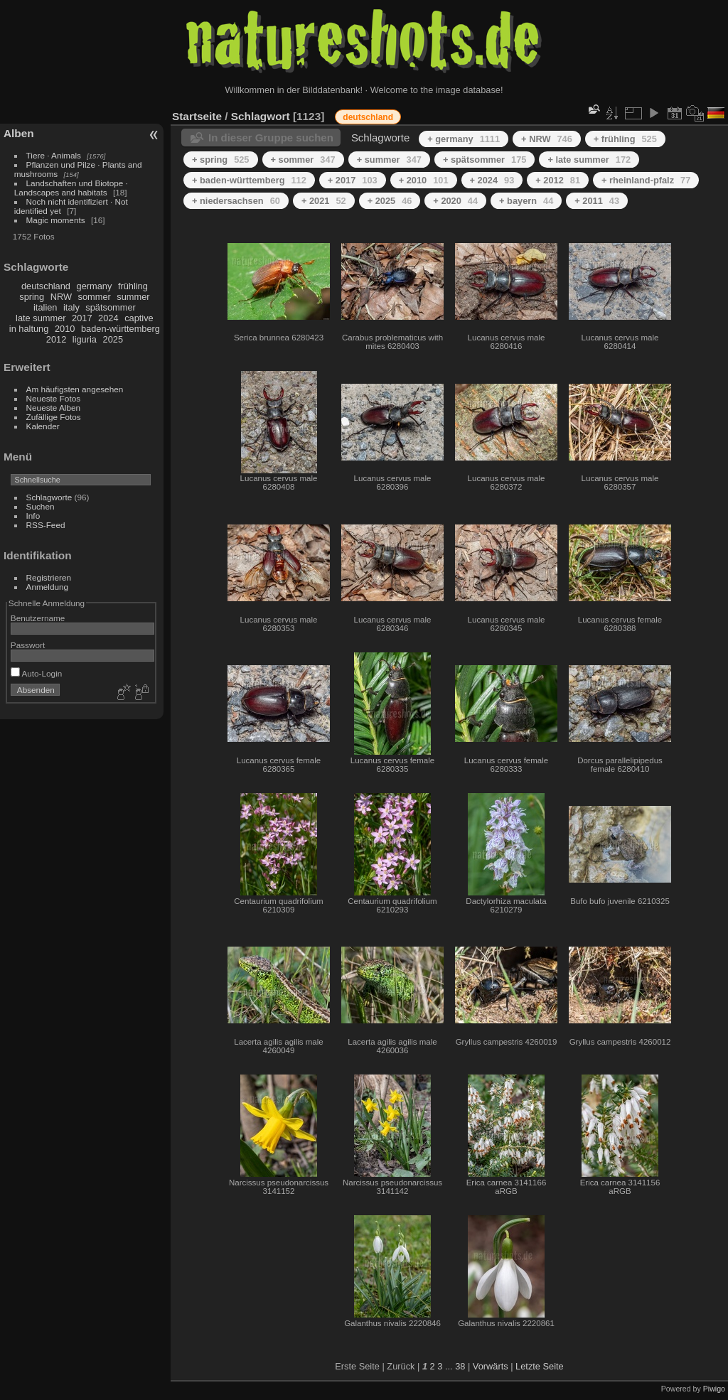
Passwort (28, 645)
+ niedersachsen (236, 200)
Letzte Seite (539, 1366)
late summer (40, 318)
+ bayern (526, 200)
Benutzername (38, 618)
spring (31, 296)
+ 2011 (596, 200)
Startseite (197, 116)
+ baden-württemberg (249, 180)
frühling (133, 286)
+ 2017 (353, 180)
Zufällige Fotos (53, 416)
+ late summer (589, 159)
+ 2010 (424, 180)
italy (71, 307)
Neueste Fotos (53, 398)
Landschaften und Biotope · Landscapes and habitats (71, 187)
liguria (85, 339)
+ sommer (303, 159)
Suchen (40, 506)
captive (139, 318)
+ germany (463, 139)
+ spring (221, 159)
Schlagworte (49, 497)
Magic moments (55, 220)
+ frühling (625, 139)
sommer (94, 296)
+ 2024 (492, 180)
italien (45, 307)
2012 (56, 339)
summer (133, 296)
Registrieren (48, 577)
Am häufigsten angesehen (75, 389)
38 (460, 1366)
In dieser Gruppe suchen (270, 137)
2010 (65, 328)
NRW (61, 296)
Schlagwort (260, 116)
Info (33, 515)
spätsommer (110, 307)
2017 (82, 318)
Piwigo (714, 1388)
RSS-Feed (45, 524)
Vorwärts (490, 1366)
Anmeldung (47, 586)
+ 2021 (323, 200)
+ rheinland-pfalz (645, 180)
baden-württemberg (120, 328)
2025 (113, 339)
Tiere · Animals (53, 155)
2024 (108, 318)
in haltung (29, 328)
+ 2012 (557, 180)
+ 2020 (455, 200)
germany (94, 286)
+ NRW (546, 139)
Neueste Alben (53, 407)
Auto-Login (37, 673)
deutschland (45, 286)
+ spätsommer (485, 159)
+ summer (389, 159)
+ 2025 (390, 200)
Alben (19, 133)
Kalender (43, 426)
